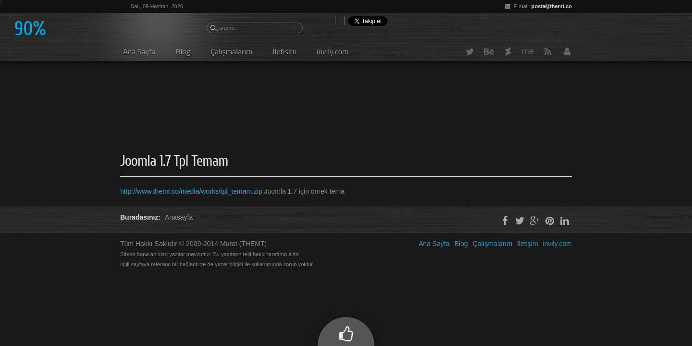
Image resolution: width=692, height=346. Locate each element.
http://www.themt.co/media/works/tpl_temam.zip (192, 191)
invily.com (333, 51)
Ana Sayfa (139, 51)
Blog (183, 51)
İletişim (285, 51)
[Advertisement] (295, 96)
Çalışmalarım (231, 51)
